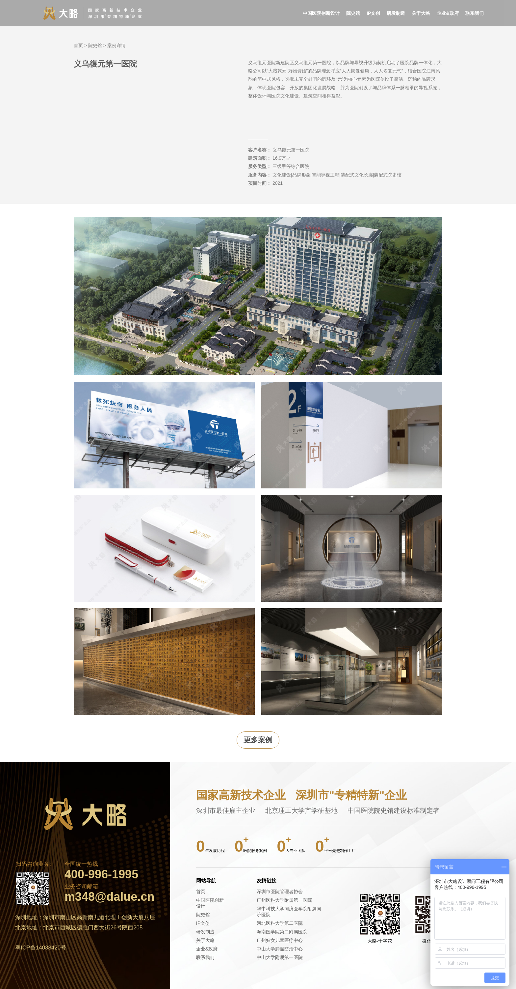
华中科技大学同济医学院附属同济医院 (289, 911)
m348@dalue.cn (109, 897)
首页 (78, 45)
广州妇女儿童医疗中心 (280, 940)
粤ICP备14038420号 (40, 948)
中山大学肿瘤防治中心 (280, 948)
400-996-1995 (101, 874)
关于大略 (421, 13)
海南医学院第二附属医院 (282, 931)
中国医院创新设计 (321, 13)
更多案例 (258, 740)
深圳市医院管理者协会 (280, 891)
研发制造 (396, 13)
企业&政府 (447, 13)
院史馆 (353, 13)
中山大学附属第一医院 (280, 957)
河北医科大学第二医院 (280, 923)
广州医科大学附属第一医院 (284, 900)
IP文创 (373, 13)
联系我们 (474, 13)
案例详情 (116, 45)
